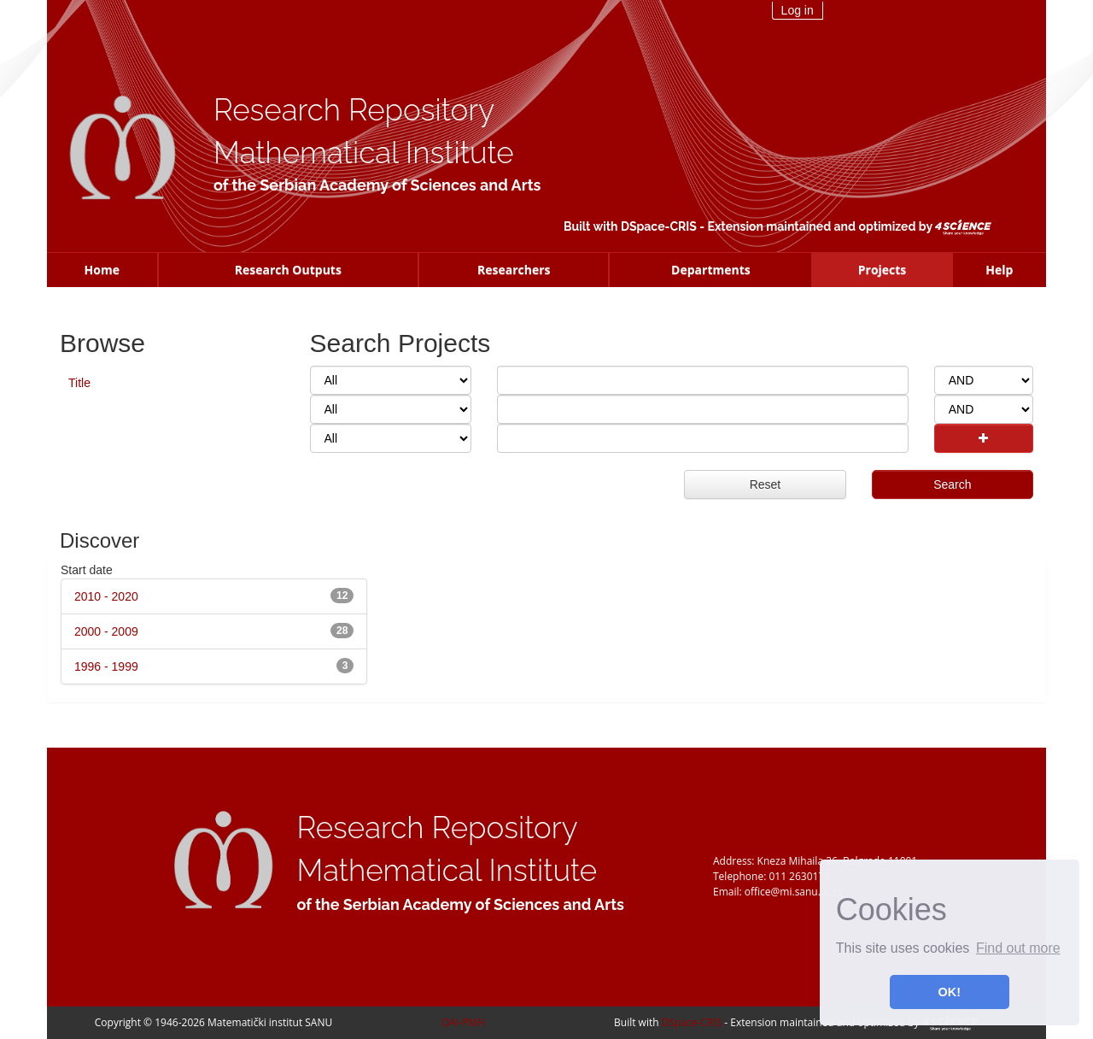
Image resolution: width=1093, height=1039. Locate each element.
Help (999, 269)
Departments (711, 269)
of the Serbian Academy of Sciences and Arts (377, 185)
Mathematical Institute (363, 152)
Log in (797, 10)
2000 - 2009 (106, 631)
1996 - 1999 (106, 666)
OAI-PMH (463, 1022)
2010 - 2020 (106, 596)
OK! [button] (949, 992)
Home (102, 269)
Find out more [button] (1018, 948)
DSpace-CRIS (659, 226)
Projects (882, 269)
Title (79, 383)
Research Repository (353, 109)
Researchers (514, 269)
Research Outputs (288, 269)
